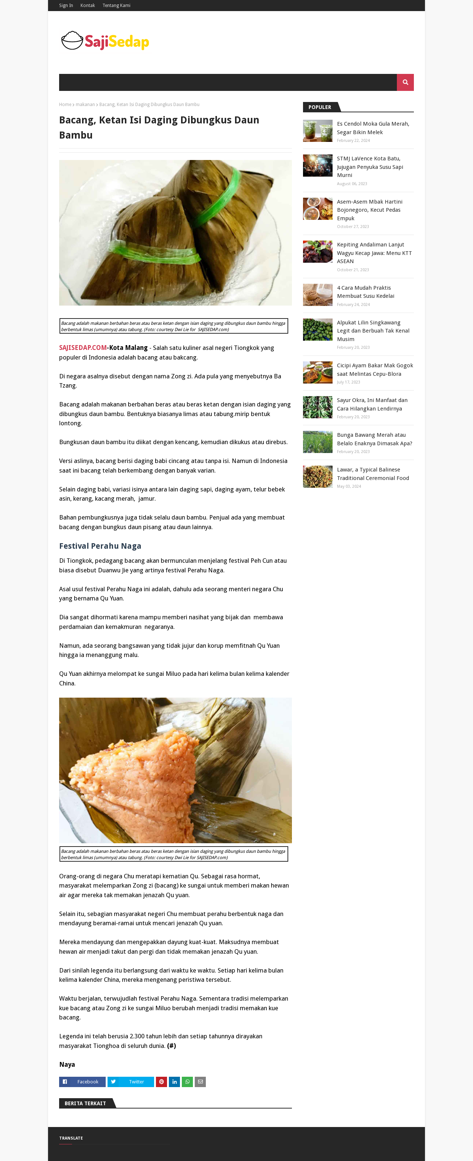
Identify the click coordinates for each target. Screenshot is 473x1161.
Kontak (88, 5)
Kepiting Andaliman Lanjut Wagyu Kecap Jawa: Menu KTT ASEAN (374, 253)
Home (65, 104)
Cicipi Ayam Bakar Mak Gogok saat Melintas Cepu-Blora (375, 369)
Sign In (66, 5)
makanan (85, 104)
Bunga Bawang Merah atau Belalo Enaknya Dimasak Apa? (374, 439)
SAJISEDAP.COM (83, 347)
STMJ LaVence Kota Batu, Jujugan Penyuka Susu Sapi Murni (370, 166)
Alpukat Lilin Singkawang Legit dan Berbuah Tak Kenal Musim (373, 331)
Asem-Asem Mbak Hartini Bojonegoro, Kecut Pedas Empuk (369, 210)
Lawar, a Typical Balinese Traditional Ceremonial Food (373, 473)
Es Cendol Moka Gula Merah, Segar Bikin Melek (373, 128)
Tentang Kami (116, 5)
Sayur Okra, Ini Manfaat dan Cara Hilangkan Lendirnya (372, 404)
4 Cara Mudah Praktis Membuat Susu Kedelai (365, 292)
